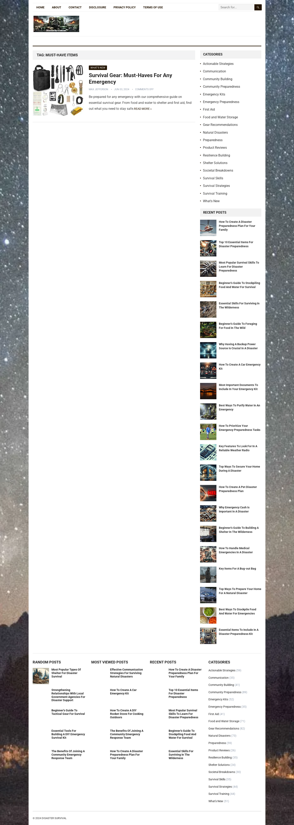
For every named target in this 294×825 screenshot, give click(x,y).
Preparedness (213, 140)
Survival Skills (213, 178)
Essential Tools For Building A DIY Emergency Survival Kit (68, 734)
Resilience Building (216, 155)
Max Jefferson (98, 89)
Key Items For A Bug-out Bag (237, 568)
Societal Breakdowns (218, 170)
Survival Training (215, 193)
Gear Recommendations (220, 125)
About (56, 7)
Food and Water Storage (220, 117)
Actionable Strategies (218, 64)
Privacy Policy (125, 7)
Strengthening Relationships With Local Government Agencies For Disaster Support (68, 695)
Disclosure (97, 7)
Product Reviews (215, 148)
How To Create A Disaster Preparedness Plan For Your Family (237, 225)
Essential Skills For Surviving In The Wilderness (181, 755)
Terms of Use (153, 7)
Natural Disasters (215, 132)
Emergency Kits (214, 94)
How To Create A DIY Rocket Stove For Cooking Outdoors (126, 714)
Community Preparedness (221, 87)
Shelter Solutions (215, 163)
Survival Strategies (216, 186)
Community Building (217, 79)
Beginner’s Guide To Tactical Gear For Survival (68, 712)
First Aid (209, 109)
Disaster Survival (54, 818)
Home (40, 7)
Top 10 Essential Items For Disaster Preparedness (183, 693)
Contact (75, 7)
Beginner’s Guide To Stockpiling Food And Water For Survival (182, 734)
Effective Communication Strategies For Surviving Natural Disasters (126, 673)
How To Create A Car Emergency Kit (123, 691)
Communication (214, 71)
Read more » (143, 108)
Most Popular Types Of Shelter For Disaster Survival (66, 673)
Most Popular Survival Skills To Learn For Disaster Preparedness (239, 266)
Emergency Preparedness (221, 102)
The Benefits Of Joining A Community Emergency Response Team (68, 755)
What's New (97, 67)
